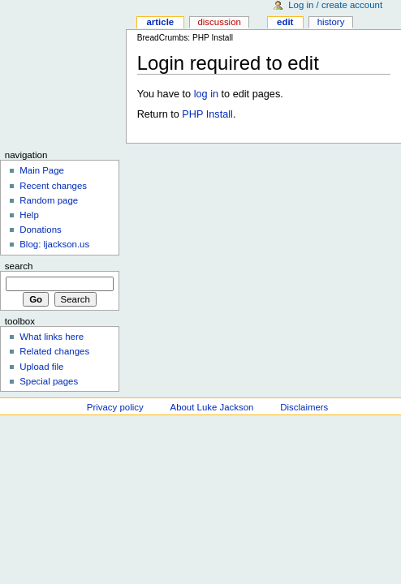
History (331, 22)
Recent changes (53, 186)
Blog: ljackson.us (54, 244)
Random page (48, 200)
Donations (40, 229)
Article (160, 22)
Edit (285, 22)
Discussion (218, 22)
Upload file (41, 366)
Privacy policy (115, 407)
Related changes (54, 351)
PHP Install (207, 114)
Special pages (48, 381)
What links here (51, 336)
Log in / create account (335, 5)
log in (206, 94)
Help (29, 215)
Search (19, 266)
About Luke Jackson (212, 407)
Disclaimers (304, 407)
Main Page (41, 170)
